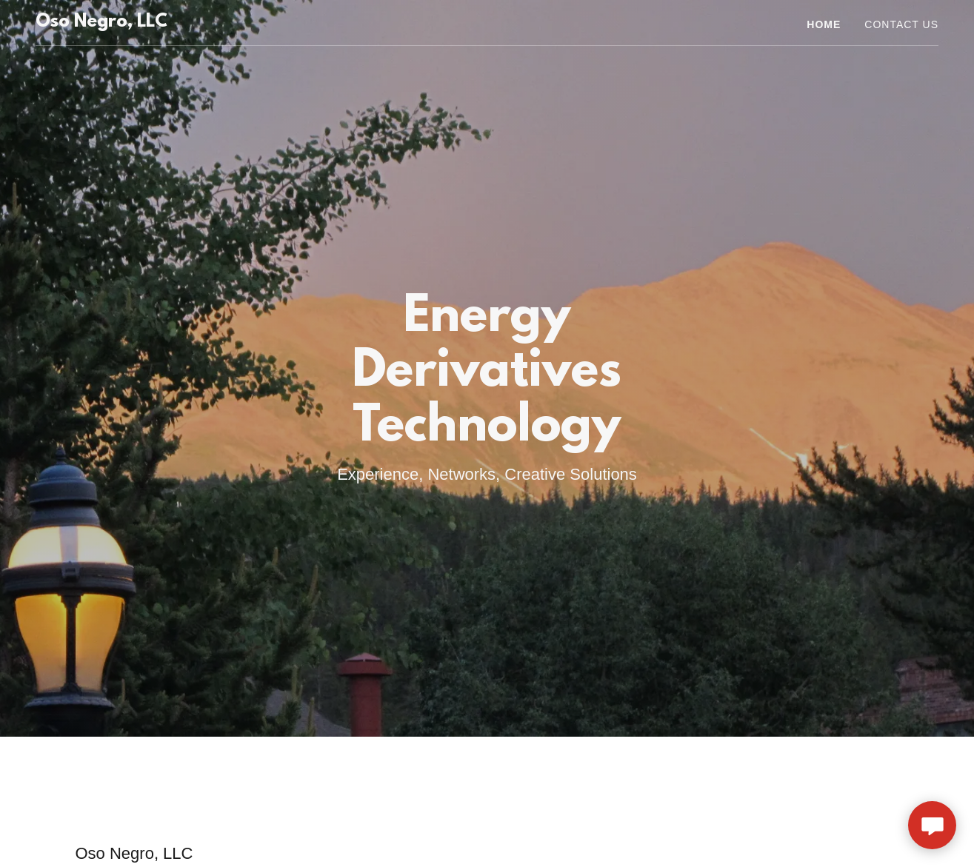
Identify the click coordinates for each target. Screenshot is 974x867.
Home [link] (824, 24)
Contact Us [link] (901, 24)
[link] (101, 22)
